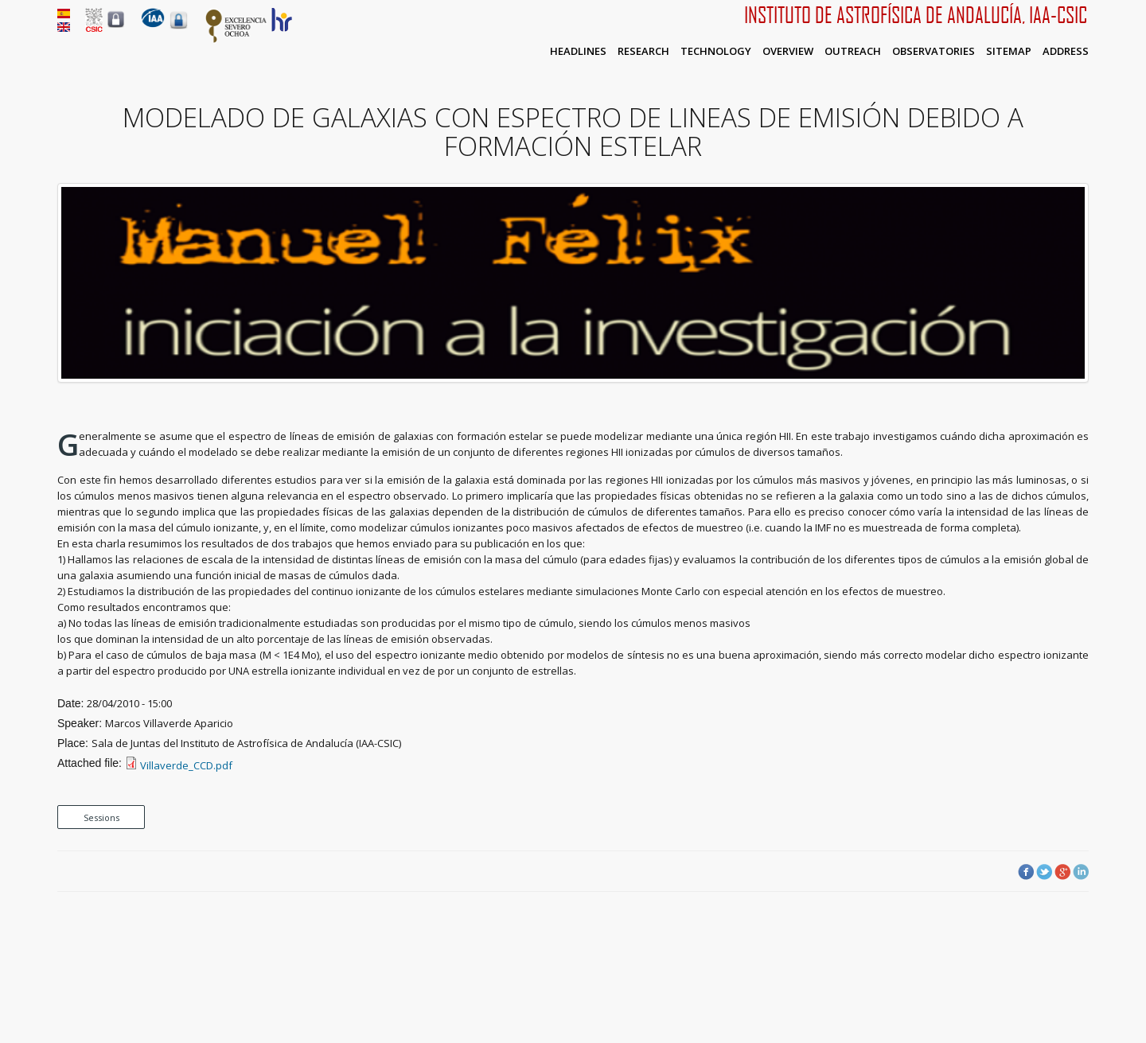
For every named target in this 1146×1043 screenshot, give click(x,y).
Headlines (578, 51)
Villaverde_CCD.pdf (186, 765)
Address (1066, 51)
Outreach (852, 51)
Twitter (1044, 872)
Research (643, 51)
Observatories (933, 51)
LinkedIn (1081, 872)
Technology (715, 51)
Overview (787, 51)
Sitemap (1008, 51)
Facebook (1026, 872)
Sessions (101, 817)
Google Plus (1062, 872)
